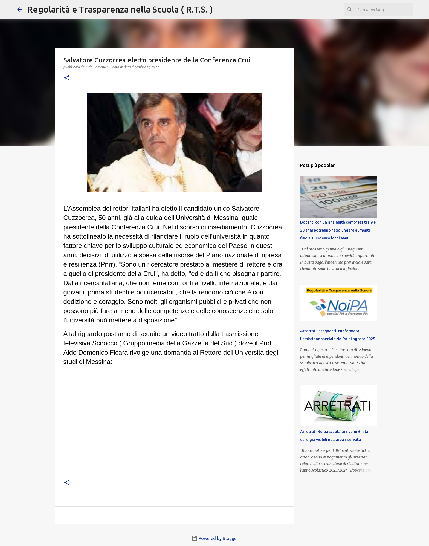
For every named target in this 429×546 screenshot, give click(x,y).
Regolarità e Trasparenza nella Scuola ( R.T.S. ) (120, 9)
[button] (66, 78)
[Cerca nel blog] (384, 9)
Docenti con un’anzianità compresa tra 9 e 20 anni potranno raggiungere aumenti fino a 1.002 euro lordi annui (338, 230)
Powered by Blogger (214, 538)
